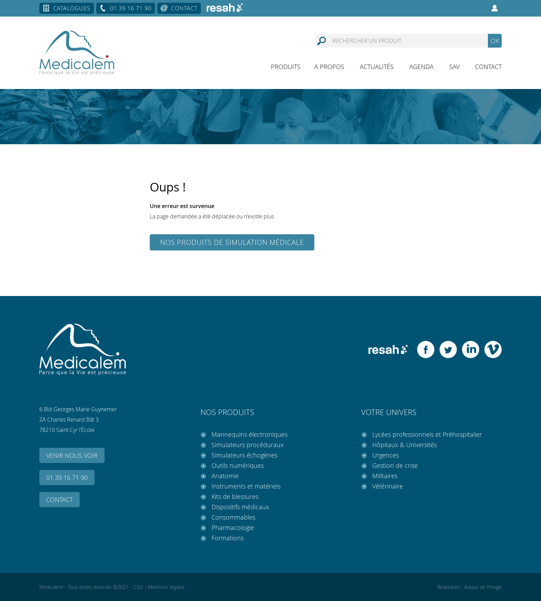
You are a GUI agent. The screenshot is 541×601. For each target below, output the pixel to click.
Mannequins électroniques (249, 434)
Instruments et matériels (246, 486)
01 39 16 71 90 (130, 8)
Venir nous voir (72, 455)
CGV (138, 587)
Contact (184, 8)
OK (495, 41)
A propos (329, 66)
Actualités (377, 66)
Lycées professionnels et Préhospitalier (427, 434)
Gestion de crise (395, 465)
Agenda (421, 66)
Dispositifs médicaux (240, 507)
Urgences (385, 455)
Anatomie (225, 476)
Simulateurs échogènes (244, 455)
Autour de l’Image (483, 587)
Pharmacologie (233, 527)
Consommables (233, 517)
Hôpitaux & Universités (404, 445)
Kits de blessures (235, 496)
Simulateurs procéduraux (248, 445)
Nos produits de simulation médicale (232, 242)
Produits (286, 66)
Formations (228, 538)
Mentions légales (166, 587)
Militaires (384, 476)
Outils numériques (238, 465)
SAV (454, 66)
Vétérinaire (387, 486)
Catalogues (71, 8)
